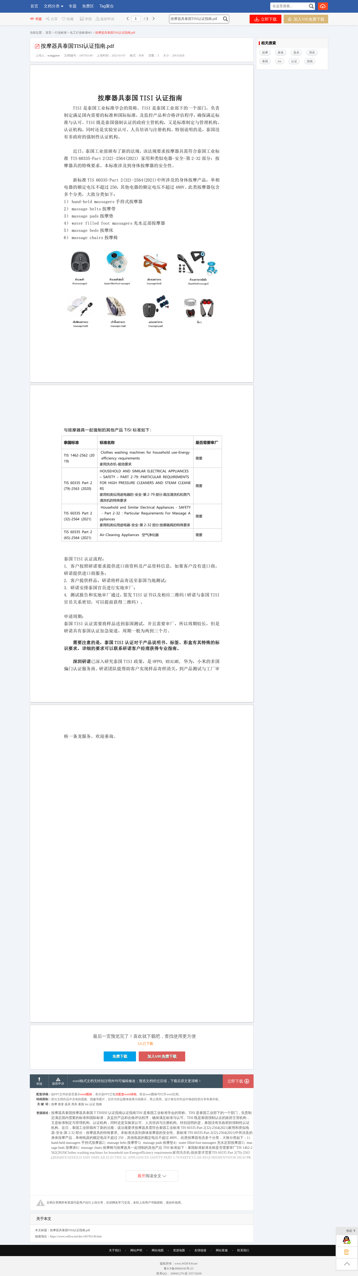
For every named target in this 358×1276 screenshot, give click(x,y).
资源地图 (179, 1250)
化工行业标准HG (81, 32)
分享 (51, 19)
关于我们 (115, 1250)
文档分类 (52, 6)
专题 (73, 6)
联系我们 (243, 1250)
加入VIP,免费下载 (305, 19)
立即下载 (266, 19)
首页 (34, 6)
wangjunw (53, 55)
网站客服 (222, 1250)
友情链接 (200, 1250)
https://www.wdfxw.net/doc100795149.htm (76, 1236)
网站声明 (136, 1250)
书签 (36, 19)
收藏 (67, 19)
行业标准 (61, 32)
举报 (86, 19)
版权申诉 (104, 19)
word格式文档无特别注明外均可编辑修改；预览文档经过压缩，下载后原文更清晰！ (137, 1081)
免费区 (88, 6)
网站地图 (158, 1250)
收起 (351, 1231)
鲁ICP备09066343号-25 (179, 1268)
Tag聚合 (106, 6)
